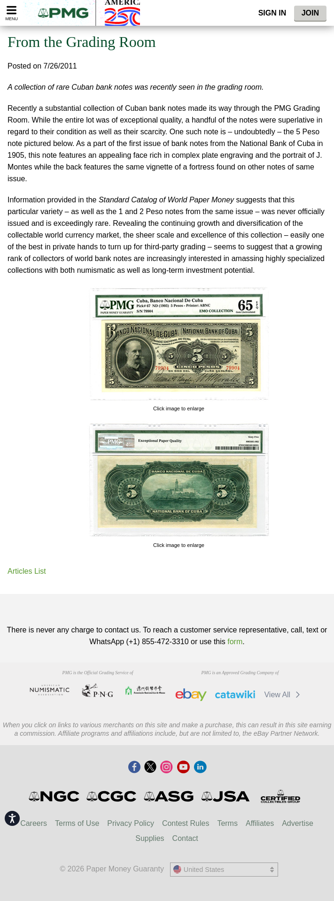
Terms (227, 823)
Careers (33, 823)
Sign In (272, 13)
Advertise (297, 823)
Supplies (149, 838)
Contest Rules (186, 823)
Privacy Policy (130, 823)
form (234, 642)
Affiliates (260, 823)
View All (283, 695)
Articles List (27, 571)
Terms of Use (77, 823)
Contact (185, 838)
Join (310, 13)
